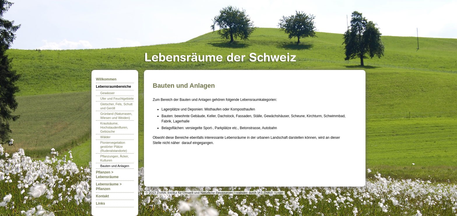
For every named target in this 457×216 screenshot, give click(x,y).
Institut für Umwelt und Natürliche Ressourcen (200, 192)
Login (279, 192)
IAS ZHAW (265, 192)
